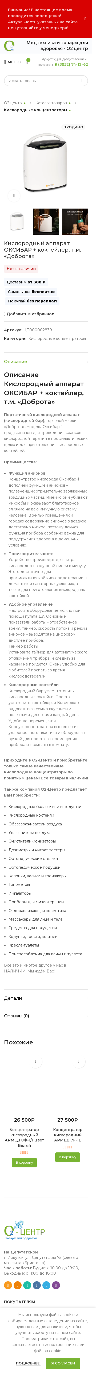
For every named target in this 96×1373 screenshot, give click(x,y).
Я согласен (63, 1363)
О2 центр (13, 103)
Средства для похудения (33, 927)
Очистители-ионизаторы (32, 841)
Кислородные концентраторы (36, 109)
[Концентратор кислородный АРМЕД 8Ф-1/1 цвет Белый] (24, 1083)
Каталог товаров (51, 103)
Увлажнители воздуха (29, 832)
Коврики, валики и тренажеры (37, 876)
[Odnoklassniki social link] (18, 1285)
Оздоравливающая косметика (37, 910)
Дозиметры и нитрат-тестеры (37, 850)
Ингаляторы (20, 893)
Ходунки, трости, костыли (33, 936)
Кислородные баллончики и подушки (45, 806)
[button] (24, 1162)
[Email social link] (8, 1285)
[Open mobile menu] (12, 62)
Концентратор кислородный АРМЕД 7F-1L (67, 1135)
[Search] (46, 80)
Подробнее (28, 1363)
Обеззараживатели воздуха (35, 824)
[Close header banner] (85, 19)
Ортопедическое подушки (35, 867)
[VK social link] (37, 1285)
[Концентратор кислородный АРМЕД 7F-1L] (67, 1083)
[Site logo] (9, 45)
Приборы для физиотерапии (36, 901)
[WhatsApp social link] (27, 1285)
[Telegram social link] (46, 1285)
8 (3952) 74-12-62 (71, 64)
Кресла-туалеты (24, 945)
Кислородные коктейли (31, 815)
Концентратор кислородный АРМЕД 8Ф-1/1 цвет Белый (24, 1137)
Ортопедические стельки (33, 858)
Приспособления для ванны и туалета (45, 954)
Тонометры (19, 884)
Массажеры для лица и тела (35, 919)
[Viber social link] (56, 1285)
